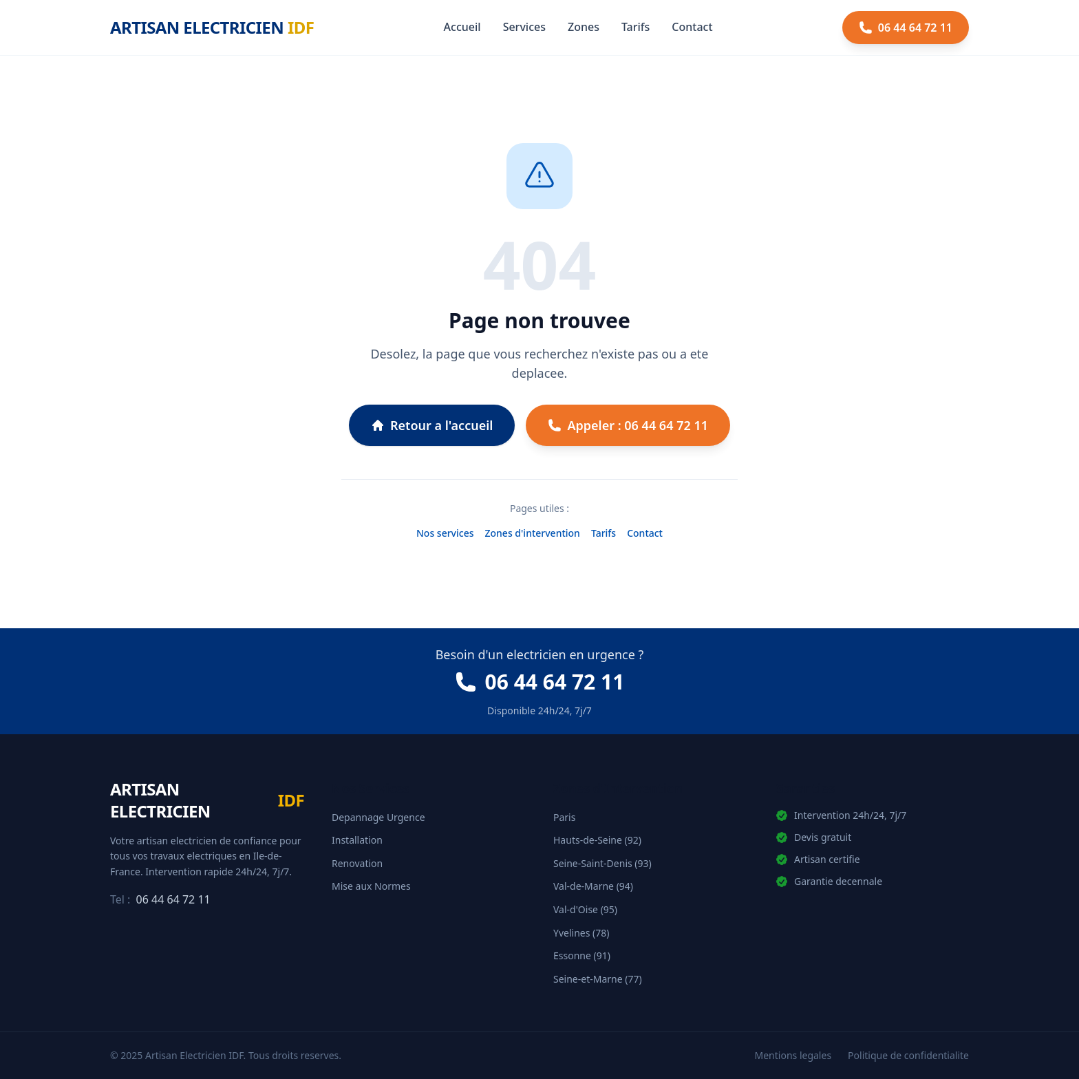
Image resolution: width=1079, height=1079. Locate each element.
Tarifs (635, 26)
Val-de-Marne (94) (593, 886)
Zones (583, 26)
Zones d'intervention (532, 533)
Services (524, 26)
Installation (357, 839)
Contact (692, 26)
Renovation (357, 863)
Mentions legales (793, 1055)
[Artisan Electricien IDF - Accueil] (212, 28)
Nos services (445, 533)
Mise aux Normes (371, 886)
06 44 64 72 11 (173, 899)
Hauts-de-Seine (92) (597, 839)
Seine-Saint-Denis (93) (602, 863)
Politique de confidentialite (908, 1055)
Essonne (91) (581, 955)
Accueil (462, 26)
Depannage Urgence (378, 817)
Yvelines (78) (581, 932)
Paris (564, 817)
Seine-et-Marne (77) (597, 978)
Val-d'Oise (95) (585, 909)
